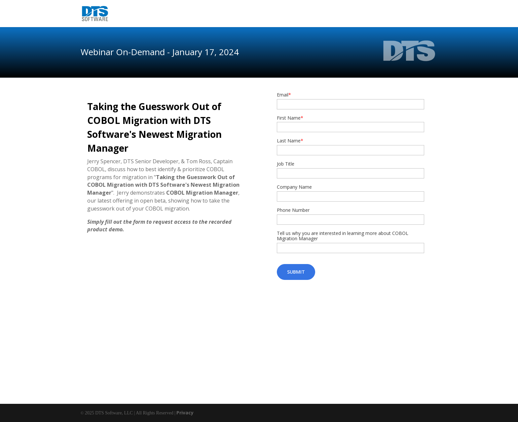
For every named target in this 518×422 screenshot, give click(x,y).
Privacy (185, 412)
